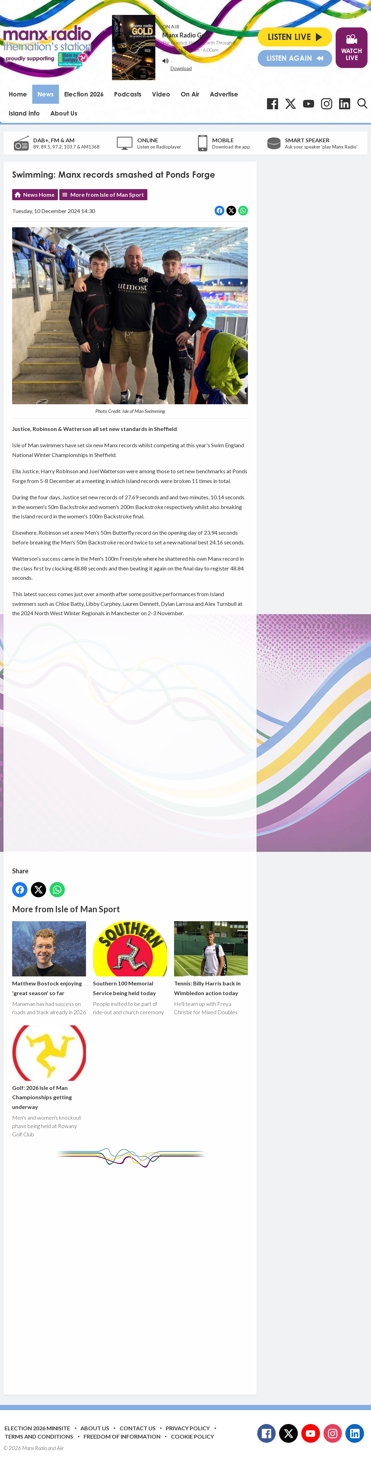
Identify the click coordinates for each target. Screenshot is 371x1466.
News (45, 94)
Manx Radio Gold (186, 35)
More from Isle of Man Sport (107, 194)
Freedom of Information (122, 1436)
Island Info (24, 113)
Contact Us (138, 1428)
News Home (38, 194)
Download (181, 68)
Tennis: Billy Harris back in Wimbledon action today (211, 958)
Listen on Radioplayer (159, 147)
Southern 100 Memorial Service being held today (130, 958)
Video (161, 94)
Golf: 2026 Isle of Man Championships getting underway (49, 1067)
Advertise (224, 94)
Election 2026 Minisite (37, 1428)
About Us (63, 113)
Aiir (60, 1448)
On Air (190, 94)
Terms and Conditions (39, 1436)
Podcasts (127, 94)
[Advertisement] (142, 1276)
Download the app (231, 147)
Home (18, 94)
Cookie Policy (192, 1436)
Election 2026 (84, 94)
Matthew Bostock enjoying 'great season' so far (49, 958)
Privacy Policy (188, 1428)
